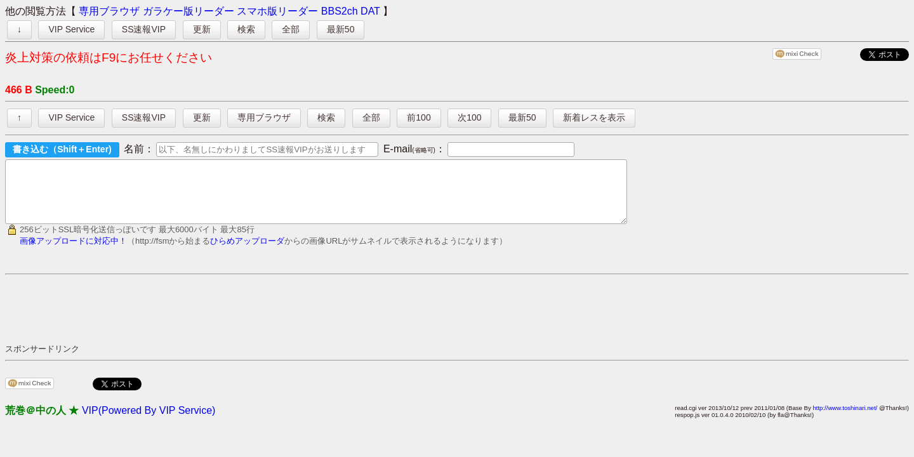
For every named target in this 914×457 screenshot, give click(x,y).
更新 (202, 29)
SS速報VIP (144, 29)
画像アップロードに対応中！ (73, 252)
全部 (291, 29)
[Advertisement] (236, 319)
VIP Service (71, 29)
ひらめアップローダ (247, 252)
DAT (370, 11)
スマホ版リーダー (277, 11)
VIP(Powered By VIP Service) (148, 421)
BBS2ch (339, 11)
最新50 (341, 29)
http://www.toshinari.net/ (844, 419)
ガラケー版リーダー (188, 11)
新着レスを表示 (594, 117)
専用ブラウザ (109, 11)
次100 (469, 117)
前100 (418, 117)
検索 (246, 29)
